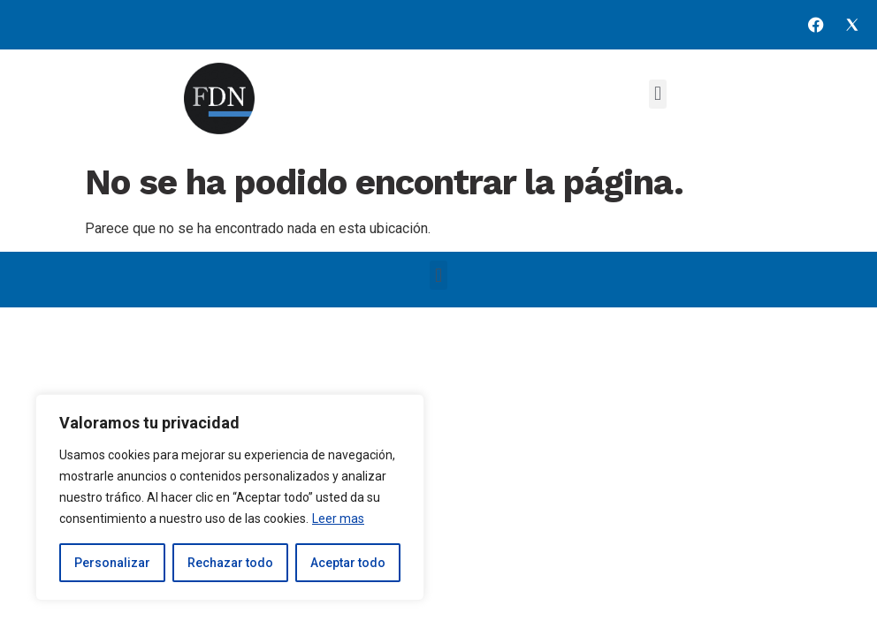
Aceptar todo (347, 563)
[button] (657, 94)
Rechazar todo (230, 563)
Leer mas (338, 518)
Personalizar (112, 563)
